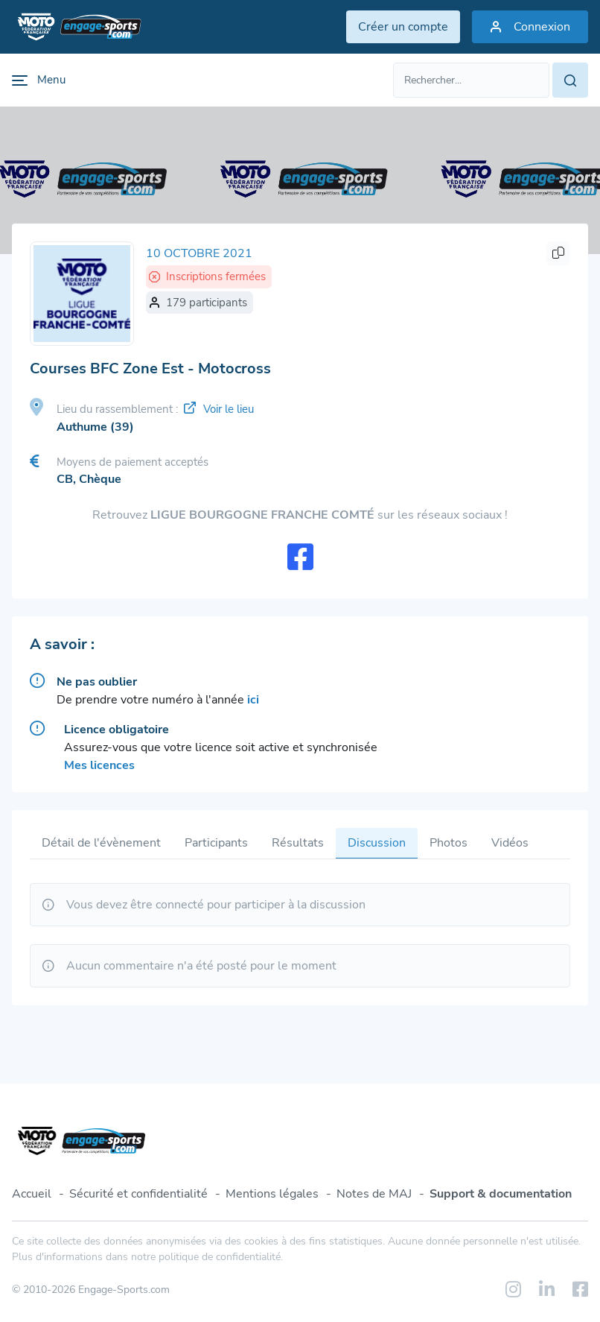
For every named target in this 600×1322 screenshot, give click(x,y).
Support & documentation (501, 1194)
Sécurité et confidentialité (138, 1194)
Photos (448, 843)
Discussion (377, 843)
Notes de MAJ (374, 1194)
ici (253, 700)
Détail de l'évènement (101, 843)
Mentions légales (272, 1194)
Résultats (298, 843)
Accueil (31, 1194)
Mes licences (99, 765)
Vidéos (510, 843)
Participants (216, 843)
